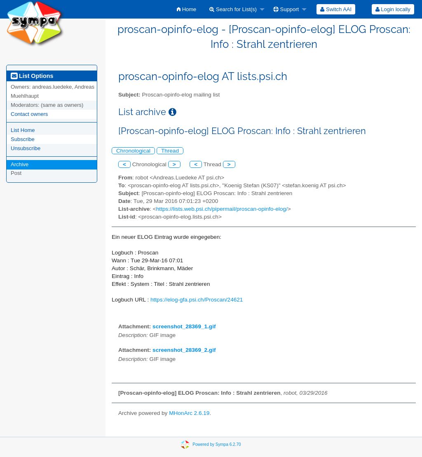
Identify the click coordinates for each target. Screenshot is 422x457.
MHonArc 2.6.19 (189, 413)
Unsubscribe (25, 148)
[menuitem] (186, 9)
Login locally (392, 9)
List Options (32, 76)
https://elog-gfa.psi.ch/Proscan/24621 (196, 300)
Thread (170, 151)
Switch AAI (336, 9)
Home (186, 9)
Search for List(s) (233, 9)
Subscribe (23, 139)
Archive (19, 164)
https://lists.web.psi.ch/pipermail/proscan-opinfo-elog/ (222, 209)
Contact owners (29, 114)
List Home (23, 130)
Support (286, 9)
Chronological (133, 151)
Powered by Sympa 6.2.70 (216, 444)
